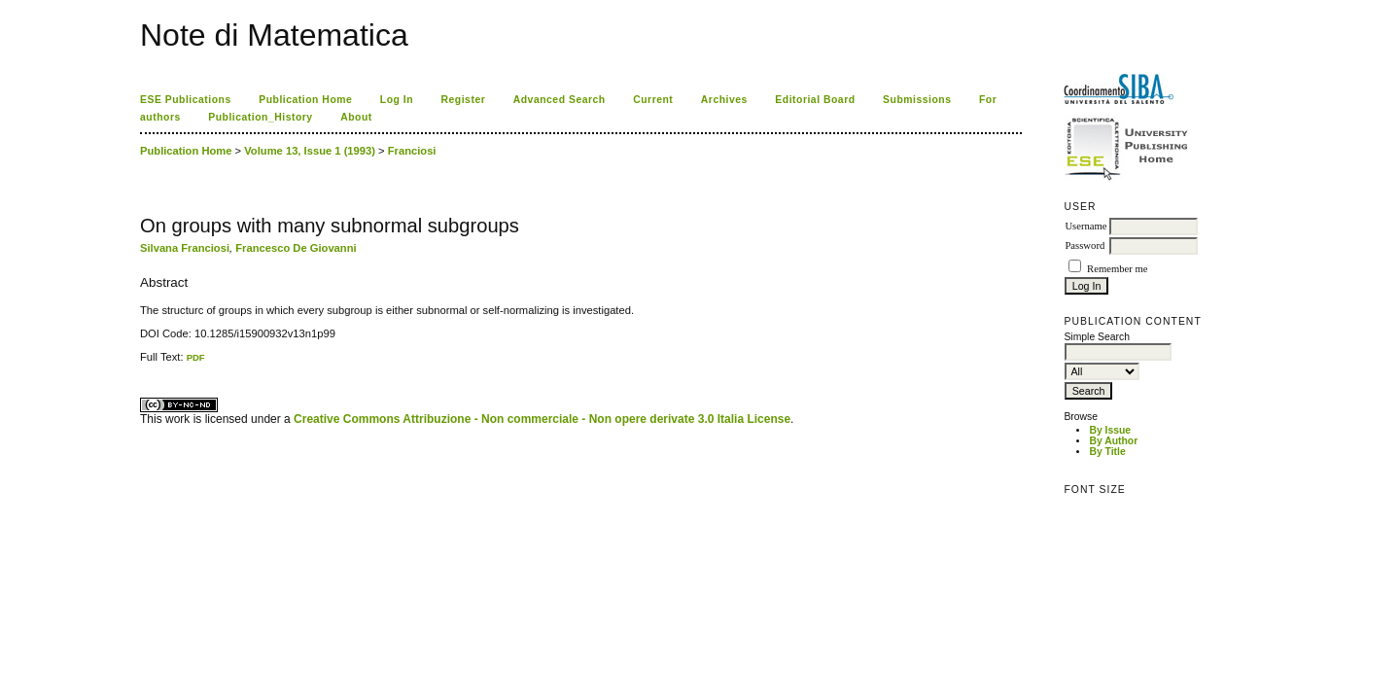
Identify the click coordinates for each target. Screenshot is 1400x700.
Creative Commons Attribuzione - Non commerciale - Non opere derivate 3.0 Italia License (542, 419)
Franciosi (412, 151)
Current (653, 99)
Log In (396, 99)
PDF (196, 357)
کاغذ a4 (141, 363)
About (356, 117)
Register (463, 99)
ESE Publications (185, 99)
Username (1085, 226)
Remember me (1117, 268)
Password (1084, 245)
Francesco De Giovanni (295, 248)
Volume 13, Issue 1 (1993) (309, 151)
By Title (1107, 451)
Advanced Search (559, 99)
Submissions (917, 99)
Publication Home (305, 99)
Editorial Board (815, 99)
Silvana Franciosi (184, 248)
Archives (724, 99)
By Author (1113, 441)
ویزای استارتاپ (145, 363)
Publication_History (260, 117)
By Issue (1110, 430)
